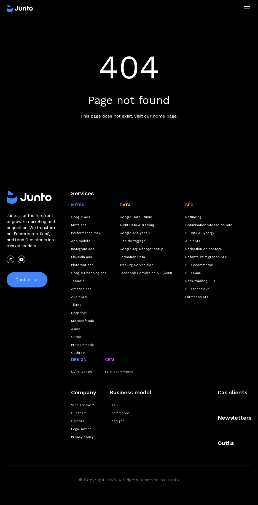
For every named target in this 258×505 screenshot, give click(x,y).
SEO (189, 205)
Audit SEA (79, 297)
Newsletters (234, 417)
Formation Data (132, 257)
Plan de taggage (133, 241)
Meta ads (79, 225)
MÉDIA (77, 205)
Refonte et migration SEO (206, 257)
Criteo (76, 337)
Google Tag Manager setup (141, 249)
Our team (79, 413)
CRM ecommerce (119, 372)
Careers (77, 421)
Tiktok (76, 305)
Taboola (77, 281)
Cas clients (232, 392)
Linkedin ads (81, 257)
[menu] (247, 7)
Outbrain (78, 353)
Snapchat (79, 313)
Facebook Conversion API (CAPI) (146, 273)
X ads (75, 329)
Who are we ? (82, 405)
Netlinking (193, 217)
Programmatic (82, 345)
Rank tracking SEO (200, 281)
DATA (125, 205)
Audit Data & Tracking (137, 225)
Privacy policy (82, 437)
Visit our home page (155, 116)
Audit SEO (193, 241)
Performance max (85, 233)
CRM (109, 359)
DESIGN (79, 359)
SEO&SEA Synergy (199, 233)
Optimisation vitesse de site (208, 225)
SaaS (113, 405)
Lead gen (117, 421)
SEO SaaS (193, 273)
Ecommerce (119, 413)
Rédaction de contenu (203, 249)
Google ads (80, 217)
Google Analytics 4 (135, 233)
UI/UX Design (81, 372)
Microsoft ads (82, 321)
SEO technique (197, 289)
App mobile (80, 241)
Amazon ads (81, 289)
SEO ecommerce (199, 265)
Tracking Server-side (137, 265)
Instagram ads (82, 249)
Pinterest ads (82, 265)
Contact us (27, 279)
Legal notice (81, 429)
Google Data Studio (136, 217)
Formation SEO (197, 297)
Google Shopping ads (88, 273)
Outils (226, 443)
